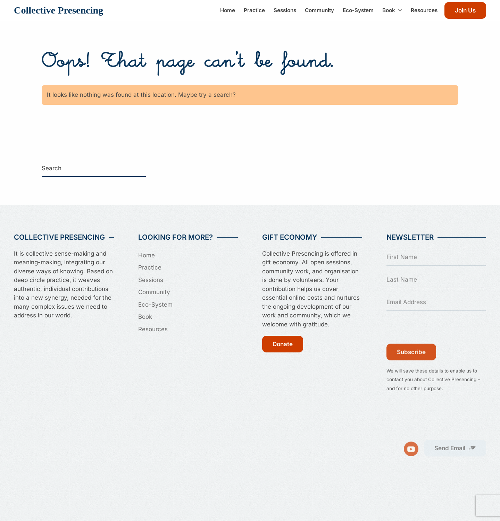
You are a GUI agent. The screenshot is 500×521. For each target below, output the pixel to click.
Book (145, 316)
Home (227, 10)
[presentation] (439, 328)
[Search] (94, 168)
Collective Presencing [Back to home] (58, 10)
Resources (424, 10)
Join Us (465, 10)
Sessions (285, 10)
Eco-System (358, 10)
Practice (254, 10)
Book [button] (392, 10)
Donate (283, 344)
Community (319, 10)
